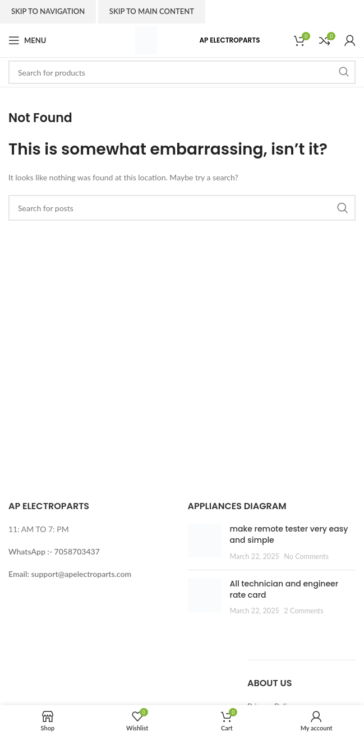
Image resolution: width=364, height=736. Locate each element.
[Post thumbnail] (205, 542)
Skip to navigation (48, 11)
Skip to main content (151, 11)
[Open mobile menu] (27, 40)
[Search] (182, 72)
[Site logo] (146, 39)
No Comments (306, 556)
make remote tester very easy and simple (289, 534)
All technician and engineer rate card (284, 589)
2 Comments (303, 611)
